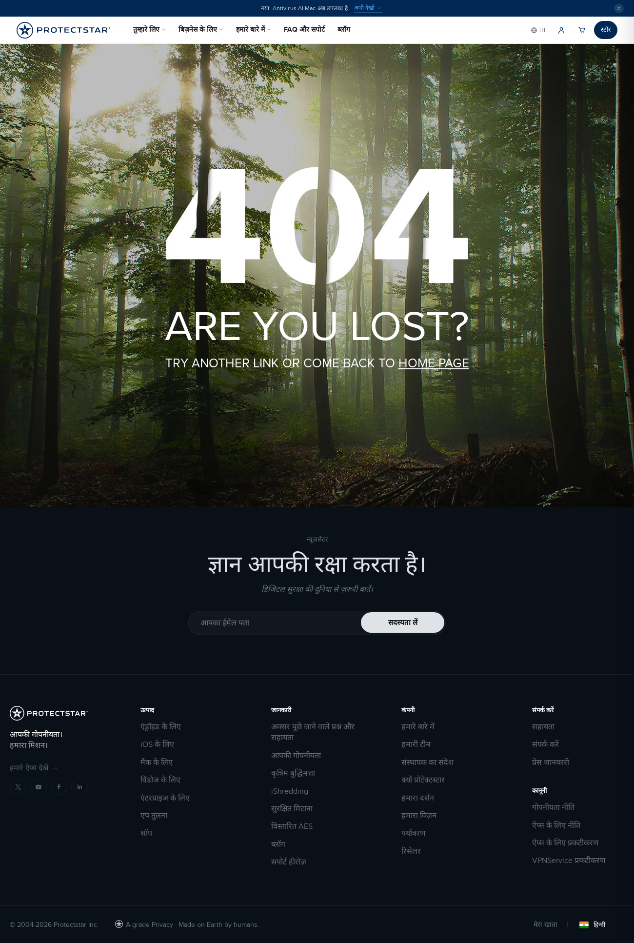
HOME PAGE (433, 363)
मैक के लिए (156, 762)
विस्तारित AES (292, 826)
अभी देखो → (368, 8)
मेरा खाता (545, 924)
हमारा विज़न (418, 815)
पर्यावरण (413, 833)
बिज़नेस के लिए (200, 29)
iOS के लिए (157, 744)
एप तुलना (153, 815)
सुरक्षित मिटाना (292, 808)
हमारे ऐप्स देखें (34, 767)
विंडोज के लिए (160, 780)
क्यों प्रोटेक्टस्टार (423, 780)
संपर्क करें (545, 744)
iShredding (289, 791)
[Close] (619, 8)
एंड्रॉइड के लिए (160, 727)
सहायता (543, 727)
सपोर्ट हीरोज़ (288, 862)
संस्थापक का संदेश (427, 762)
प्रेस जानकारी (550, 762)
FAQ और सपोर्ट (304, 29)
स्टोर (606, 29)
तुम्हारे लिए (149, 29)
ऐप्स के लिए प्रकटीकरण (565, 843)
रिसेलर (411, 851)
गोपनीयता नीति (553, 807)
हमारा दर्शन (417, 798)
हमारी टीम (416, 744)
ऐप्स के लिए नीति (556, 825)
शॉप (146, 833)
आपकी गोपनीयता (296, 755)
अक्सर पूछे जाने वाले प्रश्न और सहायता (313, 732)
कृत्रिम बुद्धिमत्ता (293, 773)
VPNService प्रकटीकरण (569, 860)
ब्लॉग (343, 29)
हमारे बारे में (253, 29)
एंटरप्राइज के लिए (165, 798)
